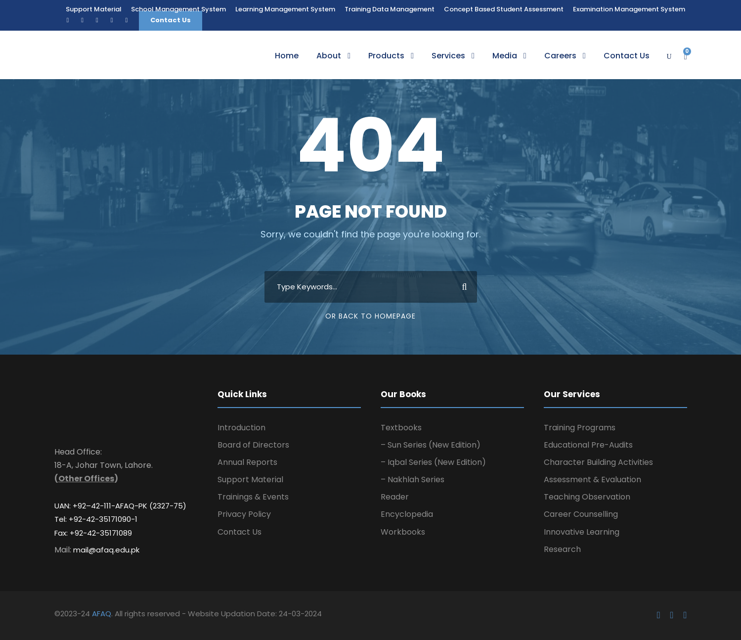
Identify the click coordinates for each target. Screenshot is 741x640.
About (328, 55)
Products (386, 55)
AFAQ (101, 613)
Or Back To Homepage (370, 316)
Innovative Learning (581, 532)
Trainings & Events (253, 497)
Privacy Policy (244, 514)
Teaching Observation (587, 497)
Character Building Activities (598, 462)
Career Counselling (581, 514)
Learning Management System (285, 9)
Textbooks (401, 427)
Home (287, 55)
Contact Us (170, 20)
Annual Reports (247, 462)
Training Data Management (390, 9)
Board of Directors (253, 445)
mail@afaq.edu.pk (106, 550)
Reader (395, 497)
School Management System (178, 9)
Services (448, 55)
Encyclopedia (407, 514)
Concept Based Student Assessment (504, 9)
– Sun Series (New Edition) (430, 445)
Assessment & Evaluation (592, 479)
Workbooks (403, 532)
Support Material (94, 9)
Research (562, 549)
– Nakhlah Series (412, 479)
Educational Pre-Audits (588, 445)
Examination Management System (629, 9)
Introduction (241, 427)
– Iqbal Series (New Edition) (433, 462)
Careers (560, 55)
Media (504, 55)
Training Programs (579, 427)
